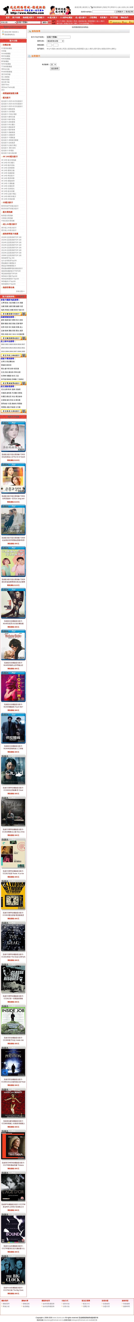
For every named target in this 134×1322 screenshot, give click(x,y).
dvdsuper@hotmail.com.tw (81, 1320)
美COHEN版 (6, 74)
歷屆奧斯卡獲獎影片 (8, 263)
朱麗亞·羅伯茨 (6, 397)
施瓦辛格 (9, 400)
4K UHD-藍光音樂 (7, 191)
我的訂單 (106, 7)
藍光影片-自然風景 (8, 143)
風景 (21, 331)
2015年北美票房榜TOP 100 (11, 240)
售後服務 (126, 1304)
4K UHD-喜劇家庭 (7, 173)
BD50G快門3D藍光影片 (10, 206)
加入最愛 (130, 7)
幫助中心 (114, 7)
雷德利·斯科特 (6, 365)
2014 (11, 348)
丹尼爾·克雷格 (17, 393)
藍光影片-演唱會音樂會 (9, 140)
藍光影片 (7, 98)
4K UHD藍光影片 (10, 156)
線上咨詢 (122, 7)
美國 (21, 303)
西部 (13, 331)
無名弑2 (69, 21)
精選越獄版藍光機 (10, 93)
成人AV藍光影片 (10, 224)
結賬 (125, 22)
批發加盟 (105, 1301)
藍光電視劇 (7, 212)
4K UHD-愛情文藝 (7, 170)
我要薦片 (103, 17)
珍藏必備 (7, 45)
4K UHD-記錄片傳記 (8, 194)
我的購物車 (96, 7)
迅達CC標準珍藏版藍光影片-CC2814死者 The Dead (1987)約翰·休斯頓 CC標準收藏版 (13, 956)
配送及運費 (86, 1301)
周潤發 (3, 407)
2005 (23, 351)
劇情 (2, 320)
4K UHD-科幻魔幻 (7, 163)
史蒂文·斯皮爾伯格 (8, 362)
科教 (6, 334)
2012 (19, 348)
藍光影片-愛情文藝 (8, 117)
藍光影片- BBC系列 (8, 148)
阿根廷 (7, 310)
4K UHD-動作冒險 (7, 165)
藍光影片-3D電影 (7, 150)
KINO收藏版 (5, 59)
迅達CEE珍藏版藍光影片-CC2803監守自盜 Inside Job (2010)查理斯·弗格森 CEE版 (13, 1040)
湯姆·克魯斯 (16, 389)
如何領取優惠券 (48, 1304)
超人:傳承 (100, 21)
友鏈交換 (94, 1320)
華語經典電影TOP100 (9, 274)
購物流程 (26, 1304)
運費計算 (86, 1306)
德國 (17, 306)
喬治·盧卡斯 (5, 369)
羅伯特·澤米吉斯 (14, 372)
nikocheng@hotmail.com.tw (54, 1320)
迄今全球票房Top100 (9, 261)
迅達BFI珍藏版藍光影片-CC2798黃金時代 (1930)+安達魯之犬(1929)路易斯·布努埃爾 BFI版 (13, 1206)
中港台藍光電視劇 (7, 221)
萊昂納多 (4, 404)
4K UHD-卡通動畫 (7, 183)
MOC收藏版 (5, 56)
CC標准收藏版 (6, 48)
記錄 (2, 331)
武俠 (6, 327)
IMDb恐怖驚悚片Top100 (10, 279)
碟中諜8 (60, 23)
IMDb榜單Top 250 (7, 258)
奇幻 (10, 327)
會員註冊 (78, 7)
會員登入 (86, 7)
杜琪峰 (3, 376)
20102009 (5, 351)
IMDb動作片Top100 (8, 281)
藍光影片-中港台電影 (9, 114)
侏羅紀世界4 (68, 23)
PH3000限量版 (6, 72)
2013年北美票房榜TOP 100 (11, 245)
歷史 (17, 331)
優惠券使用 (46, 1301)
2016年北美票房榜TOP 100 (11, 237)
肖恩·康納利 (12, 404)
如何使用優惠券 (48, 1306)
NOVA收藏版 (6, 64)
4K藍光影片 (52, 17)
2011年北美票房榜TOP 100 (11, 250)
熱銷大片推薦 (13, 417)
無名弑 (59, 49)
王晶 (17, 376)
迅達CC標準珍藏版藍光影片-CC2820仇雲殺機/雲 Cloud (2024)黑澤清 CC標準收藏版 (13, 790)
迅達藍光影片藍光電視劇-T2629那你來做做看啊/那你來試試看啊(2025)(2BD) (13, 581)
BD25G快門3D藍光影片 (10, 209)
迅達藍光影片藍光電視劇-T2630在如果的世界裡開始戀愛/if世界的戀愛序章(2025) (13, 540)
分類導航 (93, 17)
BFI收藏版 (5, 61)
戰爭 (21, 324)
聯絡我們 (124, 17)
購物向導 (25, 1301)
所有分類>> (20, 291)
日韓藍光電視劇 (7, 218)
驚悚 (2, 324)
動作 (10, 320)
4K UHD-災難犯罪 (7, 186)
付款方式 (65, 1301)
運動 (10, 331)
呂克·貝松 (4, 372)
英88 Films (5, 85)
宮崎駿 (14, 379)
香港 (6, 303)
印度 (21, 306)
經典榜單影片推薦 (10, 234)
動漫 (13, 327)
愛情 (13, 320)
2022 (3, 344)
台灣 (2, 303)
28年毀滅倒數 (84, 23)
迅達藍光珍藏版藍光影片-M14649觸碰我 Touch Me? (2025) (13, 706)
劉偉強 (8, 379)
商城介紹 (6, 1306)
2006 (19, 351)
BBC (10, 334)
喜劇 (6, 320)
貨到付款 (66, 1304)
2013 (15, 348)
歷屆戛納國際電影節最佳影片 (12, 268)
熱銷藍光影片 (28, 17)
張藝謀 (8, 376)
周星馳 (19, 404)
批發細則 (106, 1304)
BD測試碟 (20, 334)
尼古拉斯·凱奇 (6, 389)
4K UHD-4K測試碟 (8, 199)
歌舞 (6, 331)
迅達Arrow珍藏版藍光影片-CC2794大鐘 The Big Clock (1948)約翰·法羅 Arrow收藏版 (13, 1290)
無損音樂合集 (8, 287)
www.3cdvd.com (59, 1318)
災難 (17, 324)
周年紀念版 (5, 69)
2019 (15, 344)
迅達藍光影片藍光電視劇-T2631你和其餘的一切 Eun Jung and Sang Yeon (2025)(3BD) (13, 498)
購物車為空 (117, 22)
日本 (17, 303)
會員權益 (26, 1306)
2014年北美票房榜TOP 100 (11, 242)
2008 (11, 351)
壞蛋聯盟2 (91, 21)
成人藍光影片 (81, 17)
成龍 (8, 407)
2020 (11, 344)
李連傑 (12, 407)
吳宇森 (3, 379)
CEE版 (3, 51)
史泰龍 (3, 400)
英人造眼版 (5, 77)
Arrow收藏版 (6, 54)
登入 (132, 22)
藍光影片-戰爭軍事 (8, 130)
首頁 (8, 17)
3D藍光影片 (8, 202)
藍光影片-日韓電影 (8, 112)
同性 (2, 334)
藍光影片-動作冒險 (8, 119)
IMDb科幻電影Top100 (9, 276)
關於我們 (5, 1301)
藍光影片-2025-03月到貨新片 (12, 104)
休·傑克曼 (16, 400)
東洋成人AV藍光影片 (9, 228)
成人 (21, 327)
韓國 (13, 303)
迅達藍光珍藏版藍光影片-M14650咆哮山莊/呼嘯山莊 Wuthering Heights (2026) (13, 665)
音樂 (17, 327)
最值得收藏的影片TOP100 (11, 271)
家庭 (10, 324)
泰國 (11, 310)
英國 (6, 306)
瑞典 (2, 310)
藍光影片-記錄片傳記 (9, 145)
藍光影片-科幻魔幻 (8, 125)
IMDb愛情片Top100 (8, 284)
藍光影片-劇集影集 (8, 109)
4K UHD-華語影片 (7, 176)
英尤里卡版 (5, 82)
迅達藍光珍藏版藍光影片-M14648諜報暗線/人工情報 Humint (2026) (13, 748)
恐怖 (21, 320)
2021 (7, 344)
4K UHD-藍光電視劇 (8, 160)
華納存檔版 (5, 79)
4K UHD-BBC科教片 (8, 196)
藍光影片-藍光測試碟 (9, 153)
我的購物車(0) (9, 35)
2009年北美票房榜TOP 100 (11, 255)
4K (58, 21)
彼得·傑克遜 (14, 369)
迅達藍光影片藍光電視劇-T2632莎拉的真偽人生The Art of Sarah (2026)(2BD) (13, 457)
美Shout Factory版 (8, 87)
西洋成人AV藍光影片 (9, 230)
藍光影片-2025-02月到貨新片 (12, 106)
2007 (15, 351)
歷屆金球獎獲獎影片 (8, 266)
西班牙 (16, 310)
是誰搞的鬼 (82, 21)
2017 (23, 344)
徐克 (13, 376)
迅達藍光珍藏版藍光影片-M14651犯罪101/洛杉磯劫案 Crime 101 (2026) (13, 623)
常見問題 (114, 17)
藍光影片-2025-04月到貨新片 (12, 101)
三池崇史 (20, 379)
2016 (3, 348)
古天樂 (17, 407)
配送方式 (86, 1304)
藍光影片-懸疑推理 (8, 127)
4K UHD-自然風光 (7, 189)
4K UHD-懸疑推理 (7, 181)
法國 (2, 306)
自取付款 (66, 1306)
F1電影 (62, 21)
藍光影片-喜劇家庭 (8, 132)
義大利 (21, 310)
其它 (3, 90)
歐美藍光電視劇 (7, 216)
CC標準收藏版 (66, 17)
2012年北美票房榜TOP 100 (11, 248)
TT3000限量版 (6, 66)
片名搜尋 (19, 296)
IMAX (14, 334)
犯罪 (2, 327)
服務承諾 (125, 1301)
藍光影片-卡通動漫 (8, 138)
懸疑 (6, 324)
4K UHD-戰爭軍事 (7, 178)
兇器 (75, 21)
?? (91, 23)
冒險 (13, 324)
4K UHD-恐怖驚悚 (7, 168)
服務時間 (126, 1306)
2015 (7, 348)
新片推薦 (16, 17)
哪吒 (76, 23)
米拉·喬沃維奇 (17, 397)
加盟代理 (106, 1306)
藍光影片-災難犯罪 (8, 135)
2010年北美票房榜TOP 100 (11, 253)
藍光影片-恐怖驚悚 (8, 122)
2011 (23, 348)
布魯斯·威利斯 (6, 393)
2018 (19, 344)
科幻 (17, 320)
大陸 (10, 303)
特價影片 (41, 17)
